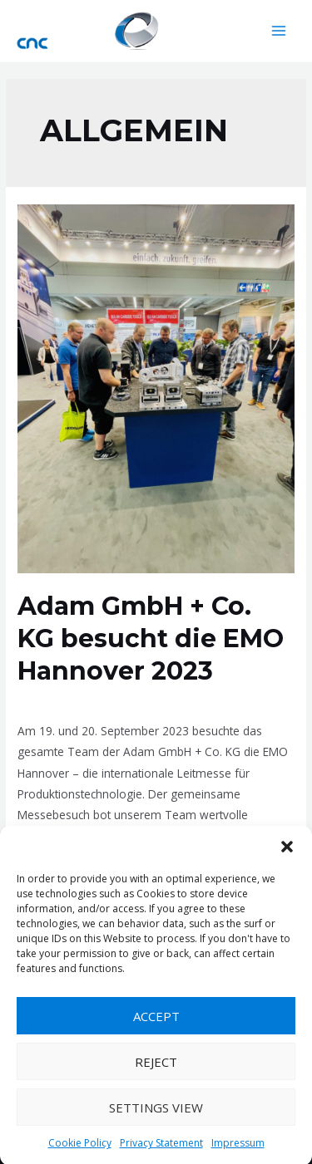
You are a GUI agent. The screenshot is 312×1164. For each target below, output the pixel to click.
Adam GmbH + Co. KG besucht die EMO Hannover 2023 (150, 638)
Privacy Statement (161, 1148)
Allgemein (43, 700)
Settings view (156, 1111)
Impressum (238, 1148)
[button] (287, 851)
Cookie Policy (79, 1148)
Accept (156, 1020)
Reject (156, 1066)
